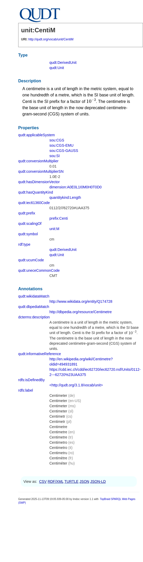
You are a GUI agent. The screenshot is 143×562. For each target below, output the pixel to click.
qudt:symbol (28, 234)
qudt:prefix (26, 213)
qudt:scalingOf (30, 223)
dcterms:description (34, 317)
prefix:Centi (58, 218)
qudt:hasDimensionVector (39, 182)
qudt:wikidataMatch (33, 296)
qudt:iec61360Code (34, 203)
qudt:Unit (56, 68)
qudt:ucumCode (31, 260)
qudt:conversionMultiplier (38, 161)
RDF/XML (55, 481)
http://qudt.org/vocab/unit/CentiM (50, 39)
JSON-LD (98, 481)
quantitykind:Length (65, 197)
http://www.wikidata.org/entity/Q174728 (80, 301)
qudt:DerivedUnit (62, 62)
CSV (43, 481)
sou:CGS (56, 140)
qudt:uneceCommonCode (39, 270)
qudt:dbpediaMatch (33, 307)
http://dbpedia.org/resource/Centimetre (80, 312)
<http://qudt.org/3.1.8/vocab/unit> (76, 385)
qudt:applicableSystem (36, 135)
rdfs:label (25, 390)
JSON (84, 481)
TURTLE (71, 481)
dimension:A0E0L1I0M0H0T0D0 (75, 187)
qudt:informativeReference (39, 354)
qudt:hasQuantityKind (35, 192)
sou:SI (54, 156)
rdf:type (24, 244)
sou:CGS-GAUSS (63, 151)
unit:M (54, 229)
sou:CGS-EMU (61, 145)
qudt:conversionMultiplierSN (40, 171)
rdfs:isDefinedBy (31, 380)
